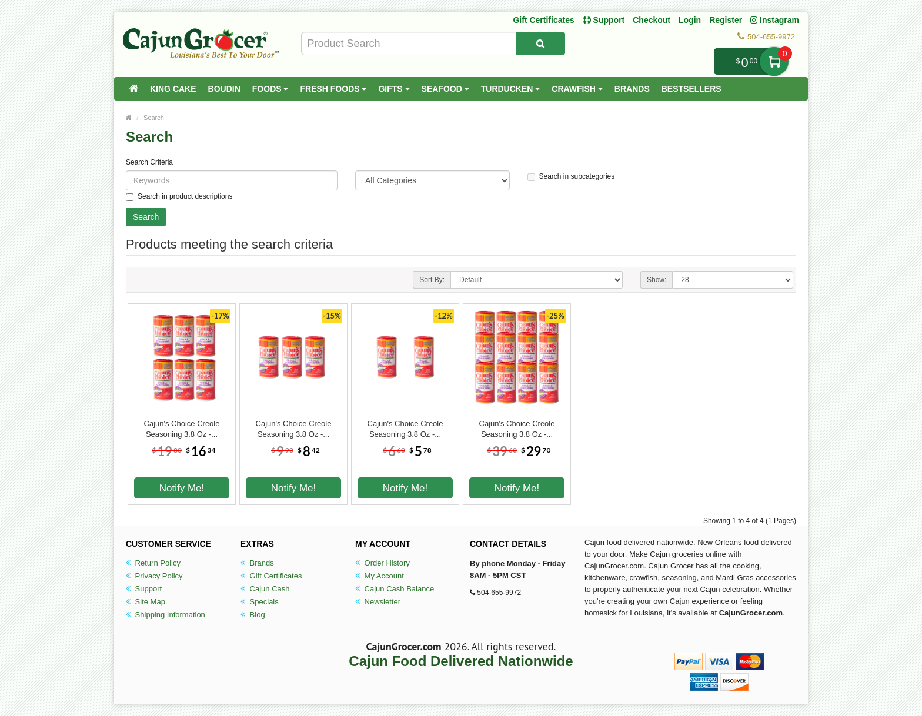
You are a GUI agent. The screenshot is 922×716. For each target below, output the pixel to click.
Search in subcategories (571, 176)
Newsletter (377, 601)
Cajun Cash (265, 588)
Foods (270, 88)
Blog (252, 614)
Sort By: (432, 280)
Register (725, 20)
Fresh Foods (333, 88)
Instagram (774, 20)
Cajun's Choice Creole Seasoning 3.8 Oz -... (182, 429)
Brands (632, 88)
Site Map (145, 601)
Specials (259, 601)
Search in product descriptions (179, 196)
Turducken (510, 88)
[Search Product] (540, 43)
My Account (379, 575)
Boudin (224, 88)
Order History (382, 562)
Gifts (393, 88)
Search (153, 117)
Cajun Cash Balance (394, 588)
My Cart (774, 61)
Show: (656, 280)
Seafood (445, 88)
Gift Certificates (543, 20)
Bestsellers (691, 88)
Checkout (651, 20)
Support (144, 588)
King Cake (173, 88)
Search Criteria (149, 162)
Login (690, 20)
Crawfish (577, 88)
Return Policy (153, 562)
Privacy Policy (154, 575)
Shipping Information (165, 614)
